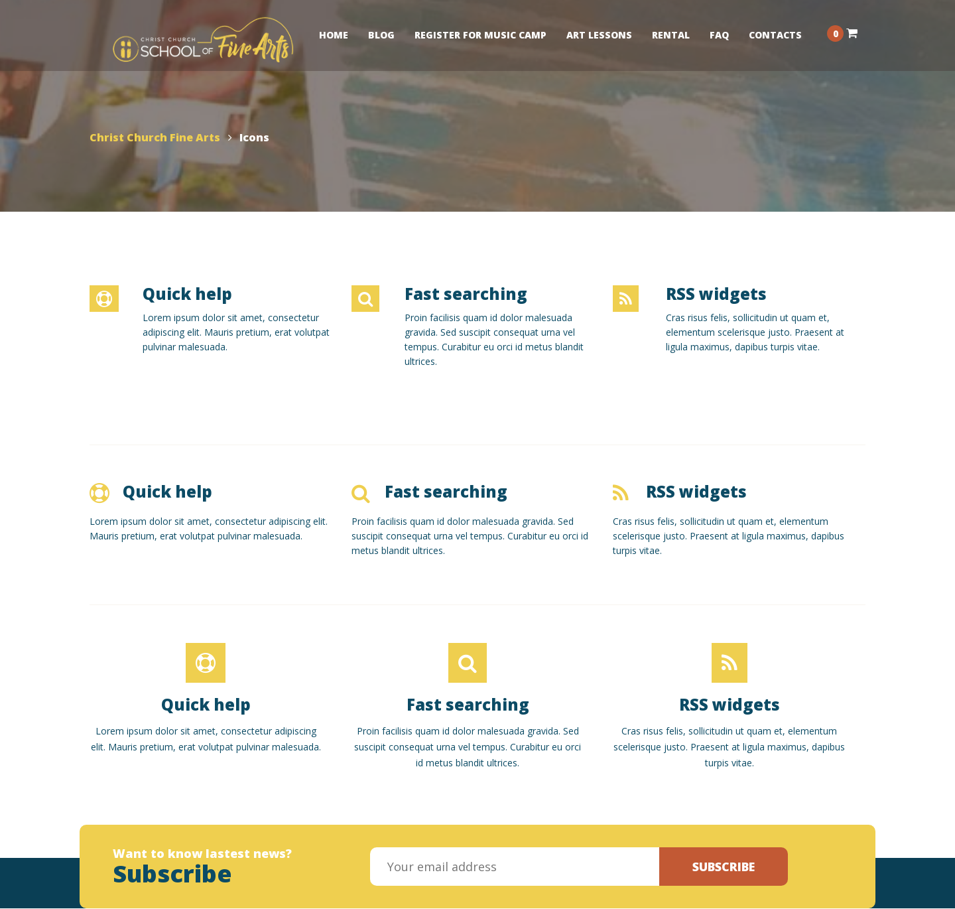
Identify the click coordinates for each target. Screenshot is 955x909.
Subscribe (723, 866)
